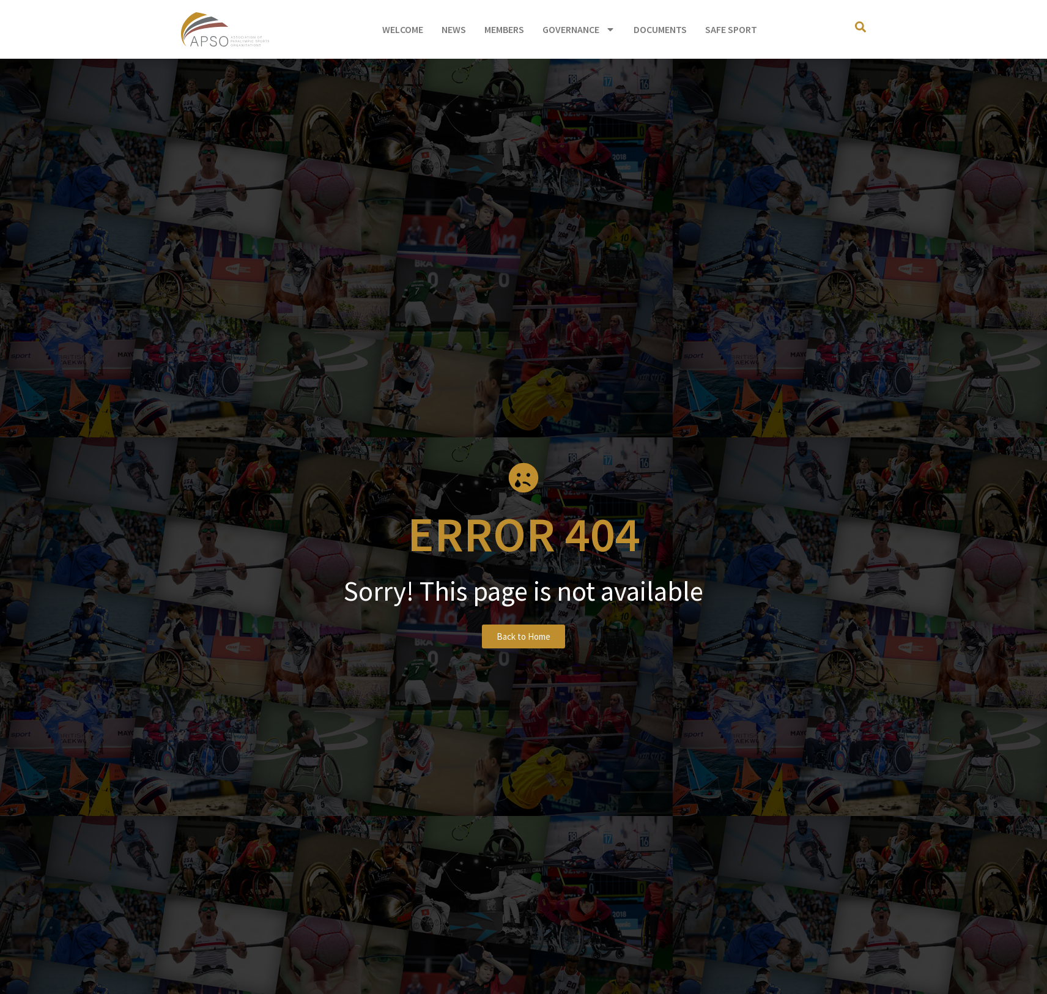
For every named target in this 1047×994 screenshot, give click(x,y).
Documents (660, 29)
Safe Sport (731, 29)
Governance (578, 29)
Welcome (402, 29)
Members (504, 29)
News (454, 29)
